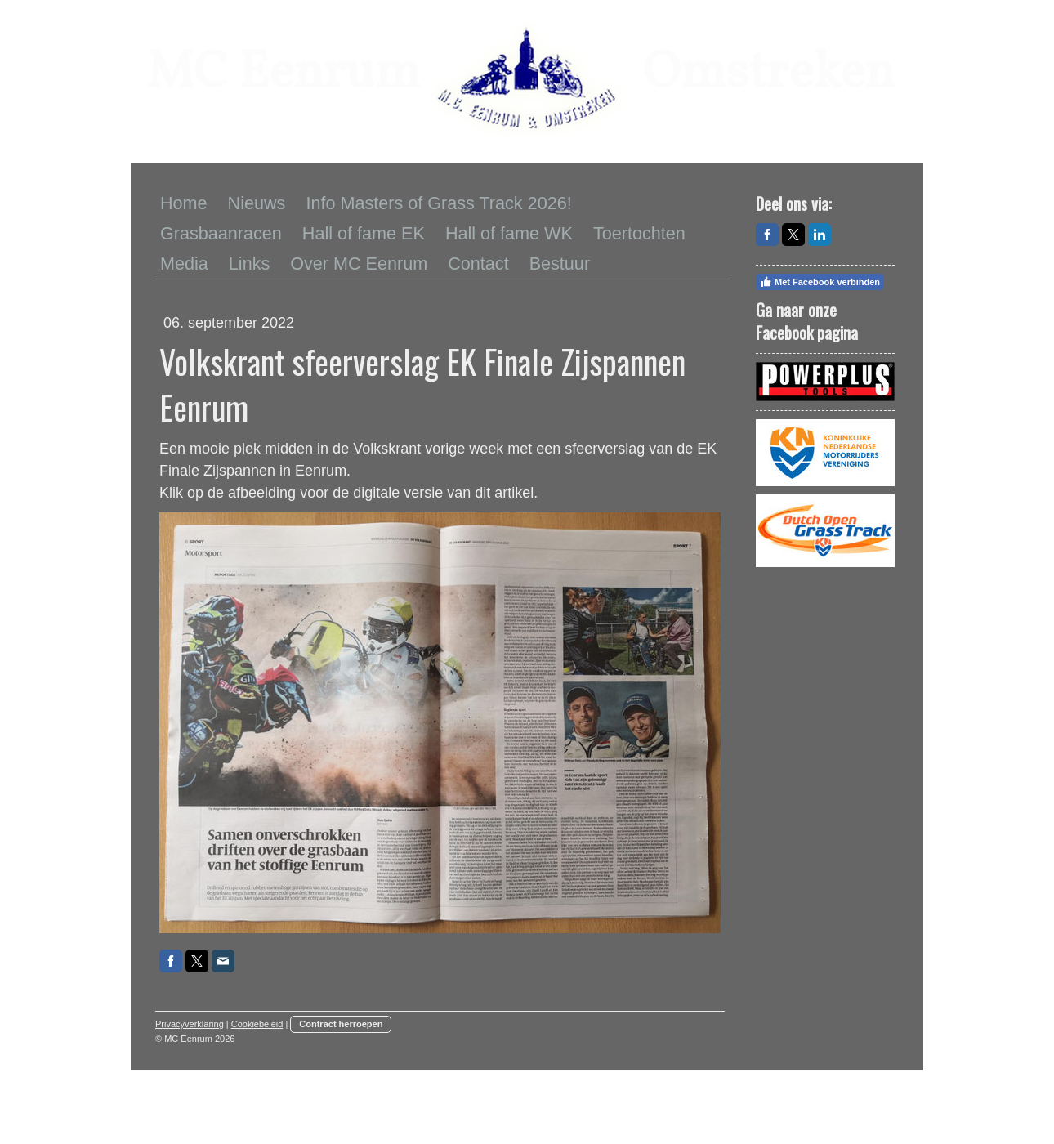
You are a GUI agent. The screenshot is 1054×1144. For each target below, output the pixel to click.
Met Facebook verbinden (819, 281)
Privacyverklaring (189, 1024)
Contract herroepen (340, 1024)
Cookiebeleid (257, 1024)
